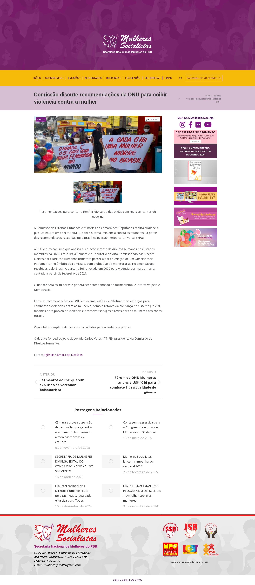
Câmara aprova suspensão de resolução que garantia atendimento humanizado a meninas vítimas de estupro (73, 432)
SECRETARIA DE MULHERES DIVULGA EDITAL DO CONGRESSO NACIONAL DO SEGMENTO (74, 464)
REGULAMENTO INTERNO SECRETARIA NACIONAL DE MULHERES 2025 (195, 151)
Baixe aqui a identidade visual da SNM (189, 562)
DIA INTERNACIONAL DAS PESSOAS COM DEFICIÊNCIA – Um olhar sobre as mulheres (142, 493)
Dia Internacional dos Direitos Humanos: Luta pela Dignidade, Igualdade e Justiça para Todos (73, 493)
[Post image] (43, 427)
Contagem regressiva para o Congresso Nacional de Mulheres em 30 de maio (141, 427)
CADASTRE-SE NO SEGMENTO (204, 78)
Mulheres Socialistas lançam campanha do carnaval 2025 (138, 461)
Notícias (41, 119)
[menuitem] (37, 78)
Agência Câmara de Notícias (63, 355)
